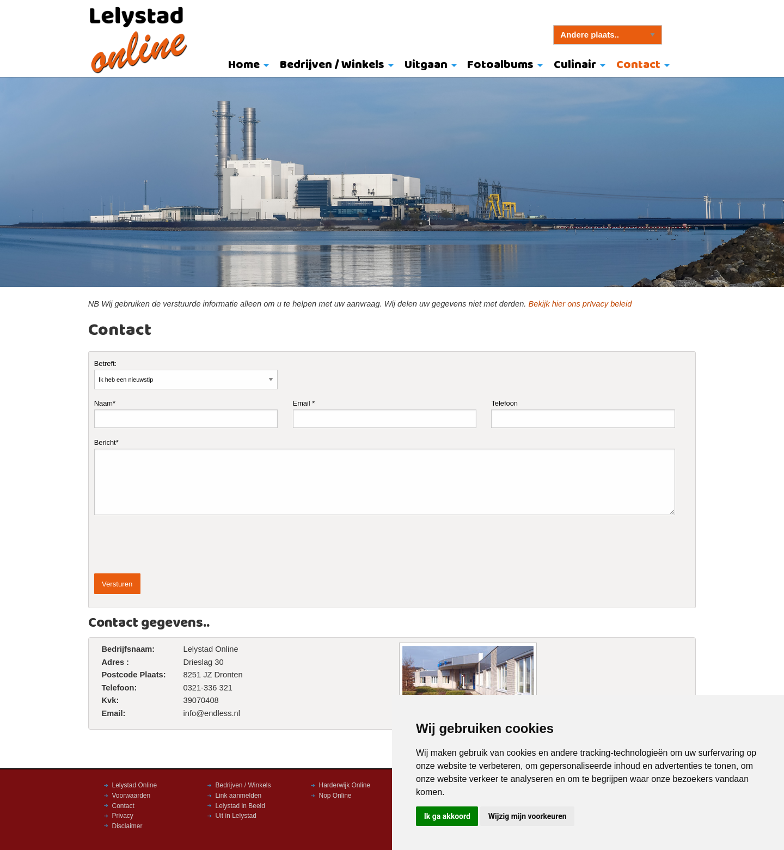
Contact (638, 65)
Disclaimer (127, 826)
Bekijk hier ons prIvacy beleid (580, 303)
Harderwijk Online (345, 785)
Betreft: (186, 374)
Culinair (575, 65)
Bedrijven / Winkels (332, 65)
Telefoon (583, 413)
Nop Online (335, 795)
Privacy (122, 816)
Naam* (186, 413)
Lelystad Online (134, 785)
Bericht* (384, 476)
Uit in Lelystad (236, 816)
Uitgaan (426, 65)
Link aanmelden (239, 795)
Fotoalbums (500, 65)
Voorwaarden (131, 795)
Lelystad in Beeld (240, 806)
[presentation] (177, 544)
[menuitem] (246, 66)
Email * (384, 413)
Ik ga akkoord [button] (447, 816)
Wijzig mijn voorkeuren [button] (527, 816)
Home (244, 65)
